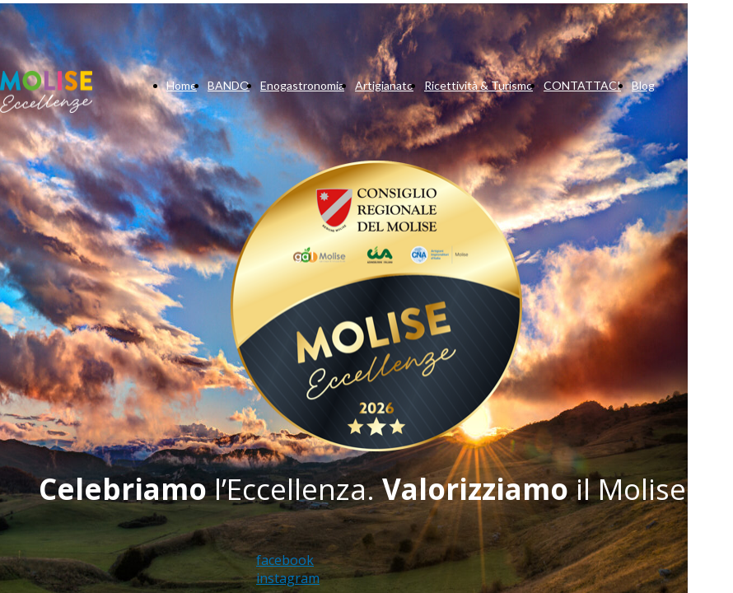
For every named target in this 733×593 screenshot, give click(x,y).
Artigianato (384, 85)
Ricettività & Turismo (478, 85)
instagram (288, 578)
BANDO (229, 85)
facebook (285, 560)
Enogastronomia (302, 85)
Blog (643, 85)
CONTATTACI (582, 85)
